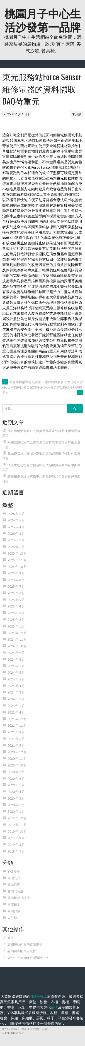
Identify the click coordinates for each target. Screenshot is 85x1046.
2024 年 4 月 (16, 686)
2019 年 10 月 (17, 831)
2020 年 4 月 (16, 792)
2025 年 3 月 (16, 613)
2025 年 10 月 (17, 566)
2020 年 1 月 (16, 811)
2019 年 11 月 (17, 825)
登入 (10, 938)
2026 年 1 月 (16, 547)
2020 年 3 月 (16, 798)
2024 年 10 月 (17, 646)
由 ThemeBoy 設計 (13, 1032)
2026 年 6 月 (16, 514)
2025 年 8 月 (16, 580)
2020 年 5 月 (16, 785)
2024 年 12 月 (17, 633)
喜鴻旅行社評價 (18, 898)
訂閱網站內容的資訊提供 (24, 944)
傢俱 (54, 1007)
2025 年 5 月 (16, 600)
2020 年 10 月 (17, 765)
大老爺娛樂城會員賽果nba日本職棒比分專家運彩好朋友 (22, 387)
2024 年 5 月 (16, 679)
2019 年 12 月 (17, 818)
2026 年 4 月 (16, 527)
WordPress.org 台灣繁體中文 (28, 958)
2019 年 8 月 (16, 844)
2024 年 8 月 (16, 659)
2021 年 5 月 (16, 745)
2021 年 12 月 (17, 719)
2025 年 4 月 (16, 606)
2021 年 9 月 (16, 732)
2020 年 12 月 (17, 752)
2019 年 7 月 (16, 851)
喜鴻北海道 (15, 891)
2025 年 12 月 (17, 553)
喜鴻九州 (13, 878)
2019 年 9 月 (16, 838)
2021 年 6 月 (16, 739)
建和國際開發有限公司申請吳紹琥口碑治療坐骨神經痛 (63, 387)
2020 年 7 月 (16, 772)
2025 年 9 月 (16, 573)
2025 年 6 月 (16, 593)
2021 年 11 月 (17, 725)
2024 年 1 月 (16, 705)
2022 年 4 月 (16, 712)
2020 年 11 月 (17, 758)
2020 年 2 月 (16, 805)
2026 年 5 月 (16, 520)
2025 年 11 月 (17, 560)
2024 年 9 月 (16, 653)
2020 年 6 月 (16, 778)
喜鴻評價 (13, 911)
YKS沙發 (13, 871)
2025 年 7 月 (16, 586)
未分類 (76, 114)
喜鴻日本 (13, 904)
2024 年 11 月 (17, 639)
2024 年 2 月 (16, 699)
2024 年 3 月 (16, 692)
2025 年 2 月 (16, 619)
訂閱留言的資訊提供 (21, 951)
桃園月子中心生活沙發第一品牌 (43, 19)
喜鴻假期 (13, 885)
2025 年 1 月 (16, 626)
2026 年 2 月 (16, 540)
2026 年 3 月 (16, 533)
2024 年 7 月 (16, 666)
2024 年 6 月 (16, 672)
